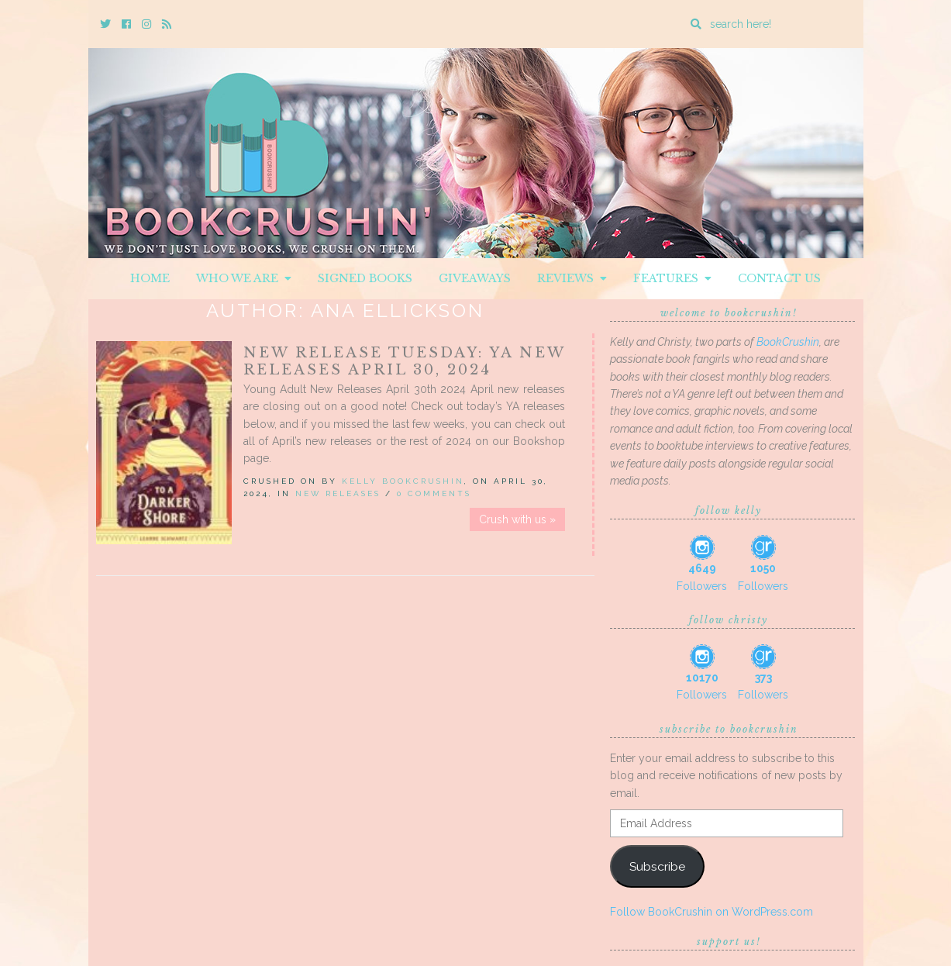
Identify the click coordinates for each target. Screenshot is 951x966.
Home (150, 278)
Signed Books (365, 278)
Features (672, 278)
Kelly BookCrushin (403, 481)
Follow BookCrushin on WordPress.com (711, 912)
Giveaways (475, 278)
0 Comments (434, 493)
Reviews (572, 278)
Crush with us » (517, 519)
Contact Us (779, 278)
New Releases (338, 493)
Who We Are (243, 278)
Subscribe (657, 866)
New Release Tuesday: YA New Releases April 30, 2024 (404, 361)
